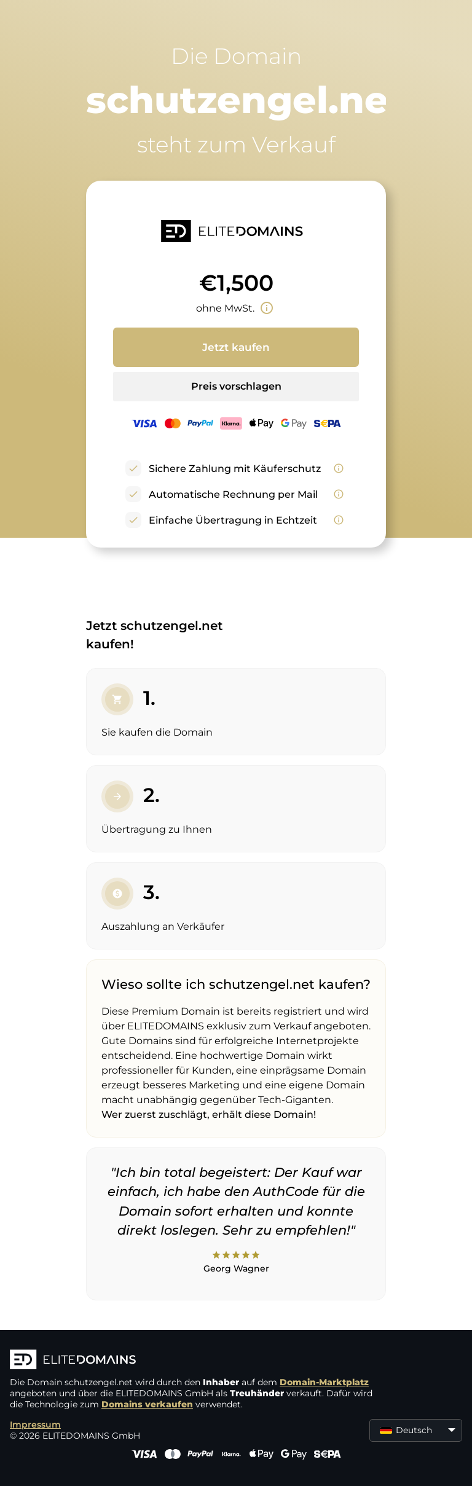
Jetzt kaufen (236, 347)
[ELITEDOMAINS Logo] (194, 1361)
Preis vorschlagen (236, 386)
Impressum (35, 1424)
